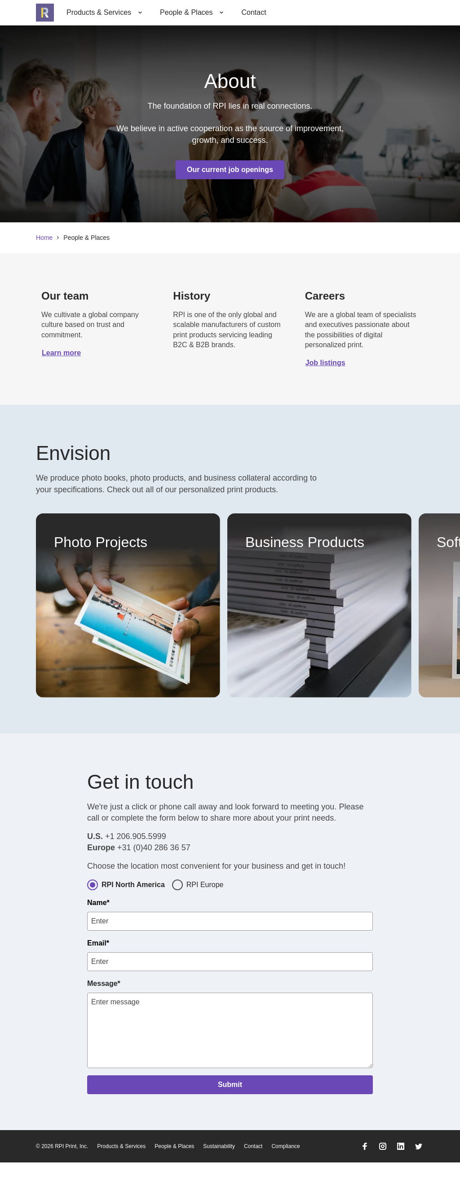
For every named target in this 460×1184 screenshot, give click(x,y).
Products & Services (121, 1168)
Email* (98, 964)
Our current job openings (230, 169)
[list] (230, 605)
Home (44, 237)
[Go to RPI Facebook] (364, 1167)
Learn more (61, 353)
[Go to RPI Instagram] (382, 1167)
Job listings (325, 363)
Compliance (285, 1168)
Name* (98, 924)
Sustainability (219, 1168)
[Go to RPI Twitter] (418, 1167)
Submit (230, 1106)
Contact (253, 12)
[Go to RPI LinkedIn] (400, 1167)
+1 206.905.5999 (135, 857)
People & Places (174, 1168)
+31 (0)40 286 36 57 (153, 869)
